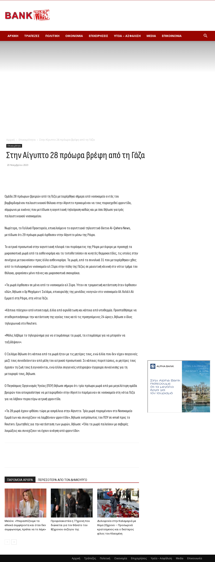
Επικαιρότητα (27, 139)
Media (151, 36)
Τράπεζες (31, 36)
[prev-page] (7, 542)
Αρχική (13, 36)
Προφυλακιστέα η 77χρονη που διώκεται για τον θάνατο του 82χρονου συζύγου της (70, 525)
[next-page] (14, 542)
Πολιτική (52, 36)
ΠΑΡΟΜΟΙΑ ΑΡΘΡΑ (20, 480)
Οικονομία (74, 36)
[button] (205, 36)
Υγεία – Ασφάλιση (127, 36)
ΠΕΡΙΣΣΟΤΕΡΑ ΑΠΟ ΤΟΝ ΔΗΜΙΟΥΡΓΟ (62, 480)
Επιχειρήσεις (98, 36)
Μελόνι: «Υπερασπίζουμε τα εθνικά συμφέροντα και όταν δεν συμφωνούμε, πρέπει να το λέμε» (25, 525)
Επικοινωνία (172, 36)
